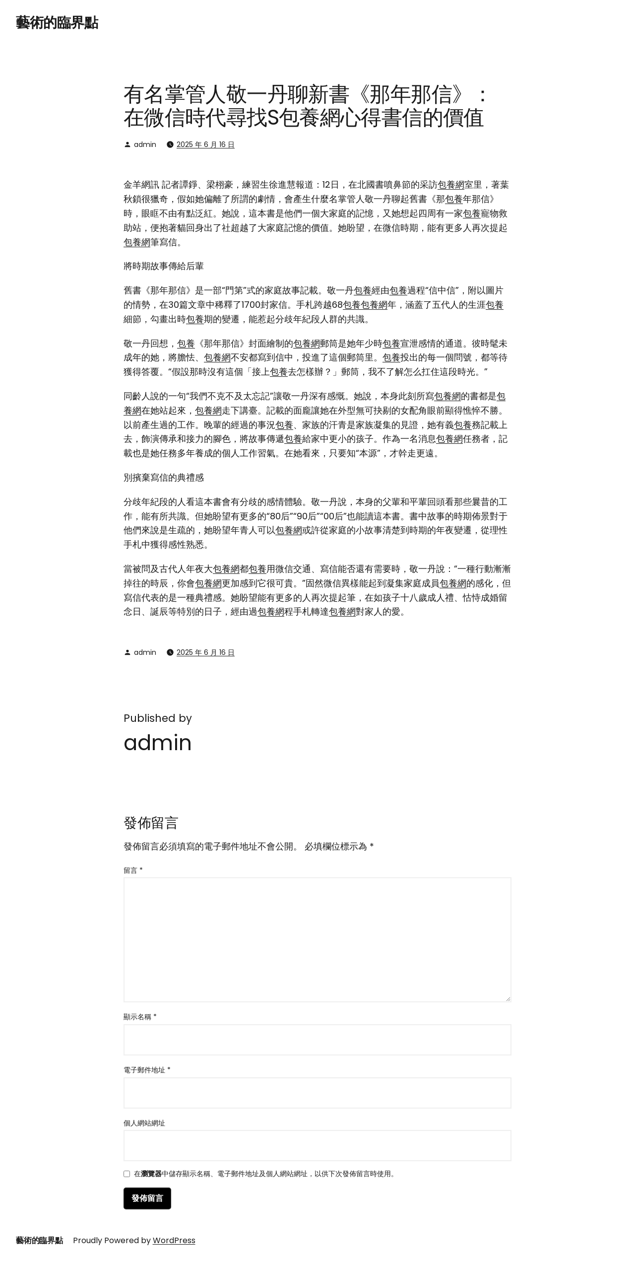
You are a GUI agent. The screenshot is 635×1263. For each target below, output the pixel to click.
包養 (454, 199)
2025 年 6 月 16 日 (206, 144)
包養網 (451, 184)
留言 (133, 870)
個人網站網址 (144, 1123)
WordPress (174, 1240)
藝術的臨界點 (57, 22)
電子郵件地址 (147, 1070)
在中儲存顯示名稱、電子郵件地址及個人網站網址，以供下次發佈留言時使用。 (266, 1174)
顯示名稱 (140, 1017)
